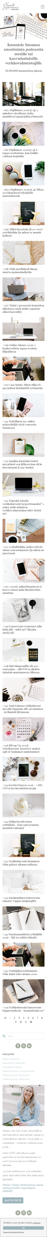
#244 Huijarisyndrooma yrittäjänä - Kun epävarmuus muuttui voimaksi (21, 824)
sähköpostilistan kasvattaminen (19, 1070)
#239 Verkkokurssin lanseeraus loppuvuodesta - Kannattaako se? (23, 1009)
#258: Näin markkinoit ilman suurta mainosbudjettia (20, 270)
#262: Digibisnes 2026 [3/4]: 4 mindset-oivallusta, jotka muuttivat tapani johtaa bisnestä (23, 113)
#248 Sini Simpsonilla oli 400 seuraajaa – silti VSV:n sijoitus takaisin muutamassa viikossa (21, 669)
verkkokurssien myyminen (16, 1075)
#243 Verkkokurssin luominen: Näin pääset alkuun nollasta (21, 863)
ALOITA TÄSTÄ (13, 1200)
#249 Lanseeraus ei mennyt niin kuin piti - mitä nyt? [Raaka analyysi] (22, 629)
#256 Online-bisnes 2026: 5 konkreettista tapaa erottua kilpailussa (20, 348)
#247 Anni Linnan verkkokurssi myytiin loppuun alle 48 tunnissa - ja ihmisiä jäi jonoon (23, 709)
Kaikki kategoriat (11, 1058)
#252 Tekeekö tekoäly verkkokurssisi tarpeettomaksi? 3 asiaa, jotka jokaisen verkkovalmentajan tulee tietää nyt (23, 507)
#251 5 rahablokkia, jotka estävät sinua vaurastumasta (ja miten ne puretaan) (23, 550)
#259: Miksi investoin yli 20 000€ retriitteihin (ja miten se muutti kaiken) (23, 232)
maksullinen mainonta (14, 1062)
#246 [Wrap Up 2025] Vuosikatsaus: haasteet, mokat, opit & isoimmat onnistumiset (22, 748)
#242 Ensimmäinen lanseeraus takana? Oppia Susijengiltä (21, 899)
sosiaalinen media (12, 1066)
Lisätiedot (36, 1222)
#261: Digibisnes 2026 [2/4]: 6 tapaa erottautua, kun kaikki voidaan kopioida (20, 153)
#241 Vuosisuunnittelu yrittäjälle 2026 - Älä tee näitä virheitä (22, 936)
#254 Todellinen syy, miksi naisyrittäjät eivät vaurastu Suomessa (19, 424)
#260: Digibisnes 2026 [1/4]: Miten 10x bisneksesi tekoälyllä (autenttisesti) (23, 193)
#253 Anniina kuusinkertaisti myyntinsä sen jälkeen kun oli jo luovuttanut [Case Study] (22, 464)
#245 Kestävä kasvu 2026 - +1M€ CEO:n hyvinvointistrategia (22, 786)
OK (23, 1228)
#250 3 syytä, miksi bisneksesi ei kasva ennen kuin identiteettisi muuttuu (22, 590)
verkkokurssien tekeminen (16, 1079)
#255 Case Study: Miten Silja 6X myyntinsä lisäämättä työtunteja (23, 386)
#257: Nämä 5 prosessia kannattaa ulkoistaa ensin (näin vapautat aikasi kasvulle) (23, 308)
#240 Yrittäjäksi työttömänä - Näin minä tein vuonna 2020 (21, 972)
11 (25, 1021)
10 (21, 1021)
